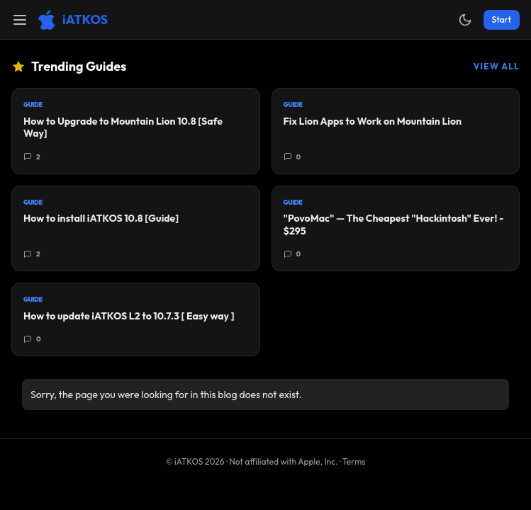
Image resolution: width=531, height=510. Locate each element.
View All (497, 66)
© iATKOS (195, 461)
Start (501, 19)
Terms (354, 461)
